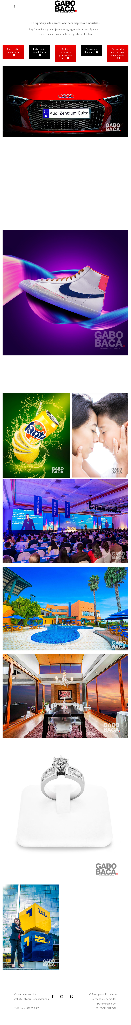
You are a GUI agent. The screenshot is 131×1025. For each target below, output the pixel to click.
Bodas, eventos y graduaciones (65, 53)
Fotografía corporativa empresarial (118, 53)
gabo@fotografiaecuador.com (32, 999)
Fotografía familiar (91, 50)
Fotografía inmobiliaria (39, 51)
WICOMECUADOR (106, 1008)
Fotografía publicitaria (13, 51)
